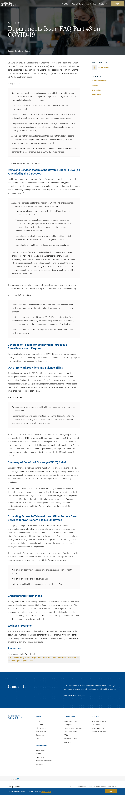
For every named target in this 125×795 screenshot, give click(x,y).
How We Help (41, 731)
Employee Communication (73, 728)
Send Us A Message (99, 721)
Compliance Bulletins (22, 51)
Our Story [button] (65, 4)
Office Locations (98, 728)
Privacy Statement (14, 787)
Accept (111, 791)
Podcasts (95, 85)
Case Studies (96, 90)
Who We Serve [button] (77, 4)
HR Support (68, 725)
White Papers (96, 95)
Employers (40, 757)
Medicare (39, 764)
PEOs (66, 735)
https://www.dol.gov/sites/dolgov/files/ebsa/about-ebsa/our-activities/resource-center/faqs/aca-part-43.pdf (43, 659)
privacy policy (46, 791)
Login (117, 3)
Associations (40, 750)
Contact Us (40, 735)
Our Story (39, 725)
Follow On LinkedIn (99, 731)
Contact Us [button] (103, 4)
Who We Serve (41, 728)
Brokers (38, 754)
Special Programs (70, 738)
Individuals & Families (44, 761)
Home (38, 721)
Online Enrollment (70, 731)
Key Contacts (96, 725)
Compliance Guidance (72, 721)
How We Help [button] (91, 4)
